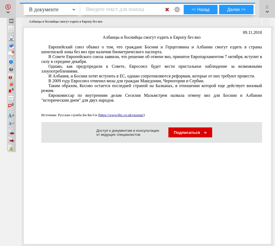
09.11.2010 (252, 32)
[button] (8, 9)
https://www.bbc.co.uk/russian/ (121, 115)
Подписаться (190, 132)
